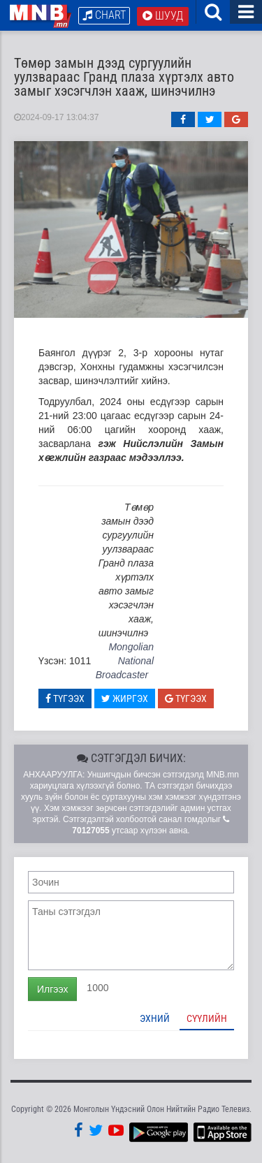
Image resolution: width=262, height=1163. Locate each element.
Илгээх (52, 989)
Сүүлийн (207, 1018)
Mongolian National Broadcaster (125, 660)
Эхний (155, 1018)
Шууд (163, 15)
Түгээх (65, 698)
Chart (104, 15)
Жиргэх (124, 698)
